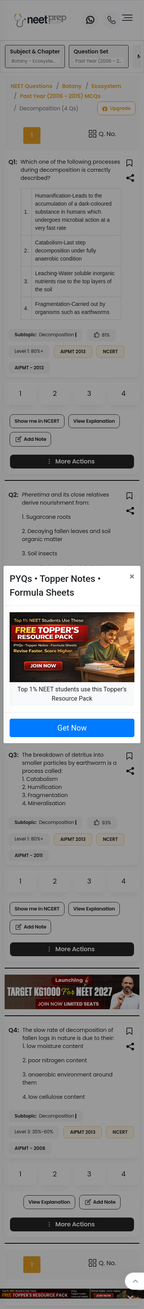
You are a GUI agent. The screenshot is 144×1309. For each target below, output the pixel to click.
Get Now (71, 728)
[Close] (132, 576)
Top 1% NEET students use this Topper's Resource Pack (71, 694)
